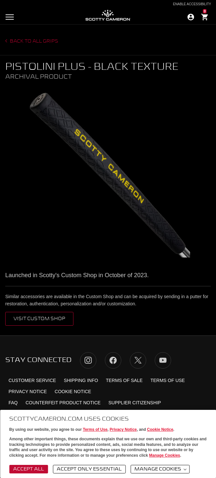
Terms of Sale (124, 380)
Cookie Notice (160, 429)
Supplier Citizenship (134, 402)
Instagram (88, 360)
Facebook (113, 360)
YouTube (163, 360)
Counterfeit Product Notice (63, 402)
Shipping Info (81, 380)
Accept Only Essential (89, 469)
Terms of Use (95, 429)
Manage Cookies (164, 455)
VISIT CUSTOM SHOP (39, 318)
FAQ (13, 402)
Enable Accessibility (192, 4)
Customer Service (32, 380)
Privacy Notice (123, 429)
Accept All (28, 469)
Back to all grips (33, 41)
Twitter (138, 360)
